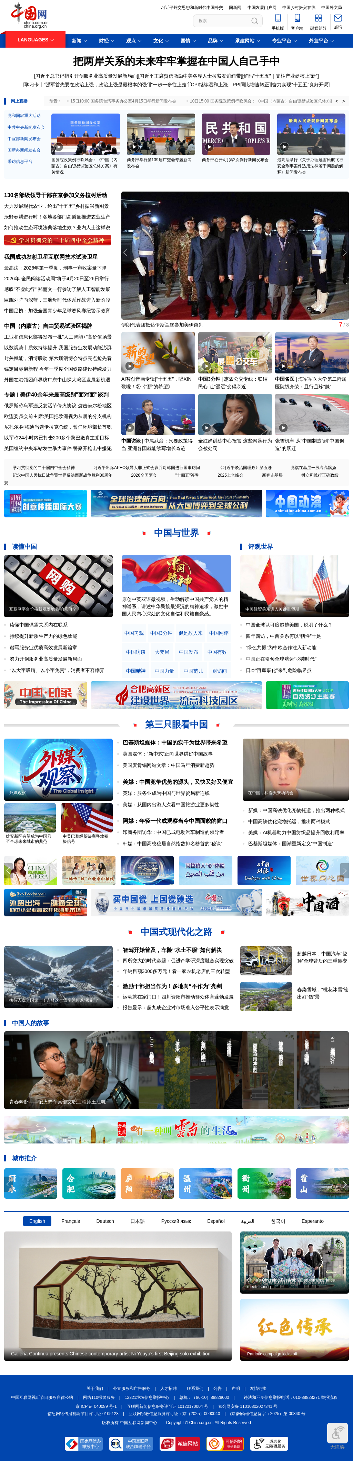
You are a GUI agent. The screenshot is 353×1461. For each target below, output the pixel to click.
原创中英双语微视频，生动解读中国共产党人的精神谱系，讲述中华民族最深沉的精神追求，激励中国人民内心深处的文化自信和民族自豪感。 (175, 606)
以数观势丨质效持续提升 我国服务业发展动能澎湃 (58, 347)
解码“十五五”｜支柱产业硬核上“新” (280, 76)
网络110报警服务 (99, 1397)
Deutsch (105, 1221)
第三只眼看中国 (176, 724)
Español (216, 1221)
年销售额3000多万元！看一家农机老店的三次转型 (176, 971)
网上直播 (19, 101)
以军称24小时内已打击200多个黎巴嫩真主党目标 (56, 437)
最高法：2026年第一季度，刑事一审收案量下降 (55, 268)
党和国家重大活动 (24, 115)
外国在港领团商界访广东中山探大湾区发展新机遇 (57, 379)
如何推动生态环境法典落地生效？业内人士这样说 (57, 227)
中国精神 (135, 671)
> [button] (343, 101)
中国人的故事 (30, 1023)
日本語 (137, 1221)
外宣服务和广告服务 (131, 1388)
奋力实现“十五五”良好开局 (300, 84)
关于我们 (95, 1388)
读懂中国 (24, 546)
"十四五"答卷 (187, 475)
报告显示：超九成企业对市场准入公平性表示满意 (176, 1007)
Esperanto (313, 1221)
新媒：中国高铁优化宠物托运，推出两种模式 (296, 810)
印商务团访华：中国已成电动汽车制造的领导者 (173, 832)
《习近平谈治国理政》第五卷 (245, 467)
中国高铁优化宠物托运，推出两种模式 (289, 821)
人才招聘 (168, 1388)
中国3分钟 (209, 379)
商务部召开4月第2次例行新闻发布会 (235, 159)
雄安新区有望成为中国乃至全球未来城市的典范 (28, 839)
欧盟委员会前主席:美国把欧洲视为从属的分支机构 (58, 416)
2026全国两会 (144, 475)
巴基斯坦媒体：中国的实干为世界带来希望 (175, 743)
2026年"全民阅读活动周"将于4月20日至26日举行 (56, 278)
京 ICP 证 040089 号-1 (96, 1406)
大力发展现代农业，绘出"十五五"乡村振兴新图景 (56, 206)
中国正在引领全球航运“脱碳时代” (281, 659)
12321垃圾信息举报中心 (147, 1397)
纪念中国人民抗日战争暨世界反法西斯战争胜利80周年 (62, 475)
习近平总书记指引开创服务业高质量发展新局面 (86, 76)
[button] (344, 252)
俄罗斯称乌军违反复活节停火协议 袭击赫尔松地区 (58, 405)
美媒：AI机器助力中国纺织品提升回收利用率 (296, 832)
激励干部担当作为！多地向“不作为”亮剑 (172, 986)
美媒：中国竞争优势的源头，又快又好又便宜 (178, 782)
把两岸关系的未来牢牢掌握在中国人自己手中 (176, 61)
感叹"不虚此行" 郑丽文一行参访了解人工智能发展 (57, 289)
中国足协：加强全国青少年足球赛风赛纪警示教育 (57, 310)
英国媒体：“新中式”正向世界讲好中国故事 (168, 754)
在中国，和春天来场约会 (270, 792)
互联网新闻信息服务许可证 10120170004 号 (167, 1406)
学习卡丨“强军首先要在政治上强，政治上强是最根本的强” (86, 84)
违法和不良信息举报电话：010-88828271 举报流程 (291, 1397)
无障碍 (337, 1436)
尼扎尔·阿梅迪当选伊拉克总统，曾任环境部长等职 (58, 427)
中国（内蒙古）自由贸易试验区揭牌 (48, 326)
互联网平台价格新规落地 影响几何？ (43, 609)
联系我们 (195, 1388)
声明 (236, 1388)
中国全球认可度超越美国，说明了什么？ (289, 624)
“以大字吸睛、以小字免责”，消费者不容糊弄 (57, 670)
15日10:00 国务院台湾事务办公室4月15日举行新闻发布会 (123, 101)
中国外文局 (331, 7)
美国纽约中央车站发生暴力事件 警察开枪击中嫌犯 (58, 448)
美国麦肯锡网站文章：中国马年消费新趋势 (168, 765)
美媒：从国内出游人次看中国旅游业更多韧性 (171, 804)
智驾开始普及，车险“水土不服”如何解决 (172, 950)
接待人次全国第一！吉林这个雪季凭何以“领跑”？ (54, 1000)
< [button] (336, 101)
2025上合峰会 (230, 475)
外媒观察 (17, 792)
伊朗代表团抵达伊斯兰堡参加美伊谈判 (162, 325)
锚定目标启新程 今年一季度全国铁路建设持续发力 (58, 369)
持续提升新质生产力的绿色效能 (43, 636)
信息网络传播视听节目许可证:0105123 (83, 1413)
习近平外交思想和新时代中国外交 (192, 7)
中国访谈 (131, 441)
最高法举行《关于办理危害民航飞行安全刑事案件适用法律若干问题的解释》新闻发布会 (310, 166)
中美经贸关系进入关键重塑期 (272, 609)
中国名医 (284, 379)
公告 (217, 1388)
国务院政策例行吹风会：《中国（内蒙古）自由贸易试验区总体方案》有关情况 (84, 166)
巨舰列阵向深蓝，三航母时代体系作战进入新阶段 (57, 300)
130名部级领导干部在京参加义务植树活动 (55, 195)
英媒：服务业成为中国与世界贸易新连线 (166, 793)
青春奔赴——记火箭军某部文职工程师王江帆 (57, 1101)
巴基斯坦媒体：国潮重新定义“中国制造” (290, 843)
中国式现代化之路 (176, 932)
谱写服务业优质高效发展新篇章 (43, 647)
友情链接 (258, 1388)
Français (70, 1221)
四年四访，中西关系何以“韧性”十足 (283, 636)
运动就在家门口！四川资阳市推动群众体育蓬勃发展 (178, 997)
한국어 (278, 1221)
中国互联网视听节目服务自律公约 (42, 1397)
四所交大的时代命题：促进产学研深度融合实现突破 (178, 960)
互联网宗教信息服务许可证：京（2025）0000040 (174, 1413)
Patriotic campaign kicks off (272, 1354)
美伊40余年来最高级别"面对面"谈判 (64, 395)
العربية (247, 1221)
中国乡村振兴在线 (298, 7)
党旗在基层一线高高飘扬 (313, 467)
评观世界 (260, 546)
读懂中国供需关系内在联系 (39, 624)
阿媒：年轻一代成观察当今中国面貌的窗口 (175, 821)
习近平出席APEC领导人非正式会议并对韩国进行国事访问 (146, 467)
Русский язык (176, 1221)
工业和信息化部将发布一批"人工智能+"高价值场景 (58, 337)
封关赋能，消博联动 (26, 358)
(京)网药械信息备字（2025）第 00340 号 (268, 1413)
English (37, 1221)
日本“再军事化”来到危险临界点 (279, 670)
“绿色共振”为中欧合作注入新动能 (281, 647)
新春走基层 (272, 475)
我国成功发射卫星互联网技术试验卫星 (51, 257)
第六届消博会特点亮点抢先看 (80, 358)
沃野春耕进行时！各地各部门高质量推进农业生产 (57, 217)
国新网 (235, 7)
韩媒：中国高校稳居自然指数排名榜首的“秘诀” (172, 843)
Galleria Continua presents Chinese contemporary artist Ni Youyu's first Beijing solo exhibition (111, 1353)
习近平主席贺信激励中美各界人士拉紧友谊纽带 (190, 76)
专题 (9, 395)
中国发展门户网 (262, 7)
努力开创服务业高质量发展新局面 (46, 659)
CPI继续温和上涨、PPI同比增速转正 (230, 84)
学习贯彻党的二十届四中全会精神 (44, 467)
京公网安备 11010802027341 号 (248, 1406)
